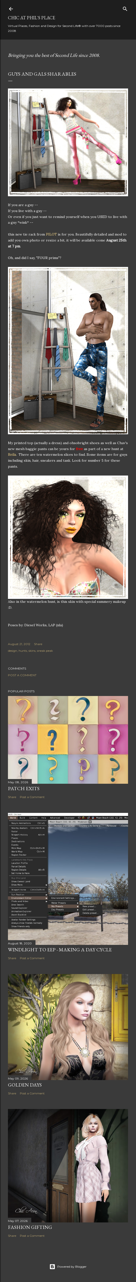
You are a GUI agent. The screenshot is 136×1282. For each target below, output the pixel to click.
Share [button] (38, 644)
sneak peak (45, 650)
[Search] (125, 8)
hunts (23, 650)
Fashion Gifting (30, 1227)
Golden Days (25, 1085)
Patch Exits (23, 788)
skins (32, 650)
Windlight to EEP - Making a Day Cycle (60, 949)
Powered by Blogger (68, 1267)
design (12, 650)
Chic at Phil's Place (31, 18)
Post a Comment (22, 675)
